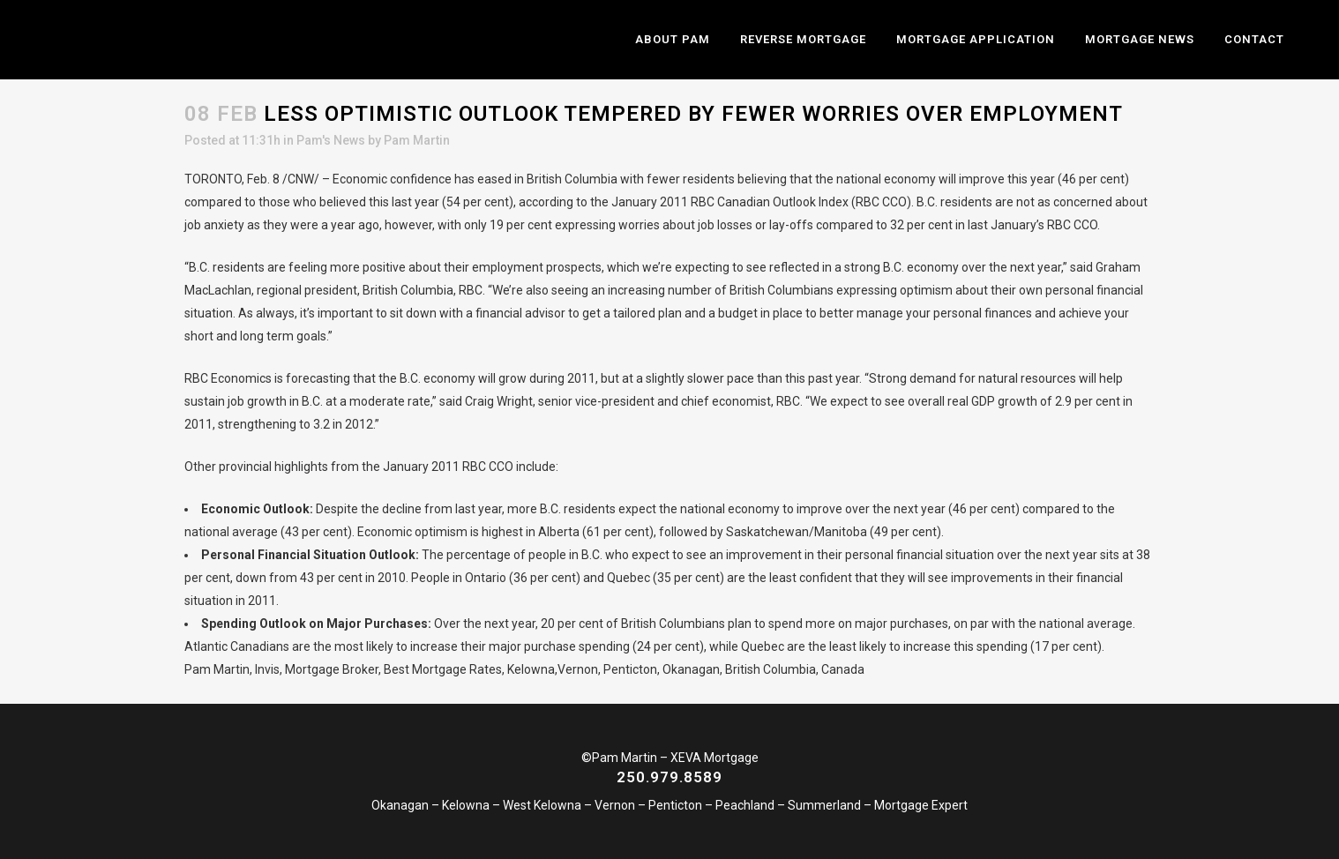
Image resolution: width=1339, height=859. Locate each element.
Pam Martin (417, 140)
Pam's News (330, 140)
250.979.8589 (669, 777)
